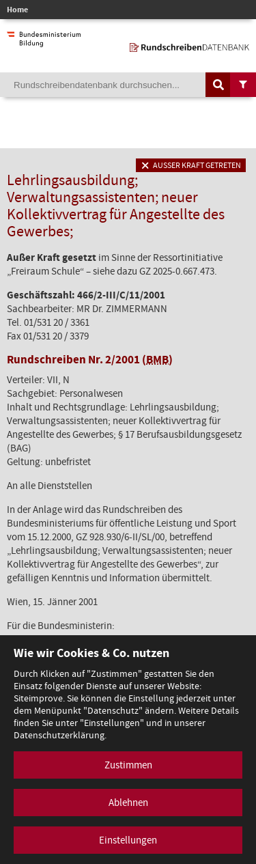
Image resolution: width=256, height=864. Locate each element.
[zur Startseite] (189, 45)
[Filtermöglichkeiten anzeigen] (243, 84)
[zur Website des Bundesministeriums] (44, 40)
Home (17, 9)
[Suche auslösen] (218, 84)
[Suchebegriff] (128, 84)
